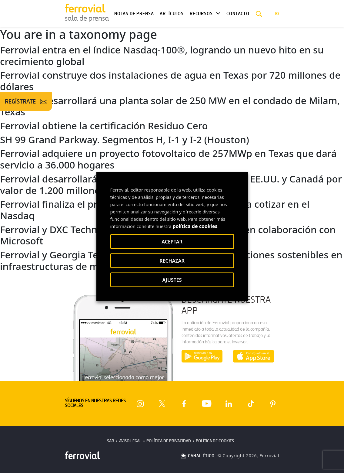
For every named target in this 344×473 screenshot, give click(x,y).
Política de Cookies (215, 441)
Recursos (201, 13)
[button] (258, 13)
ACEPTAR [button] (172, 241)
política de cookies (194, 226)
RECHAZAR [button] (172, 260)
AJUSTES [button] (172, 280)
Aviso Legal (130, 441)
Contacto (237, 13)
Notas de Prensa (134, 13)
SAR (110, 441)
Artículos (171, 13)
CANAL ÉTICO (197, 455)
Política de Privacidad (168, 441)
